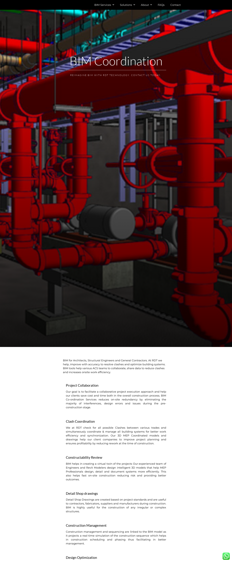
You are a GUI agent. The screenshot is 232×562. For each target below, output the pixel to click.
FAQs (161, 7)
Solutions (127, 7)
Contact (175, 7)
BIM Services (104, 7)
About (146, 7)
